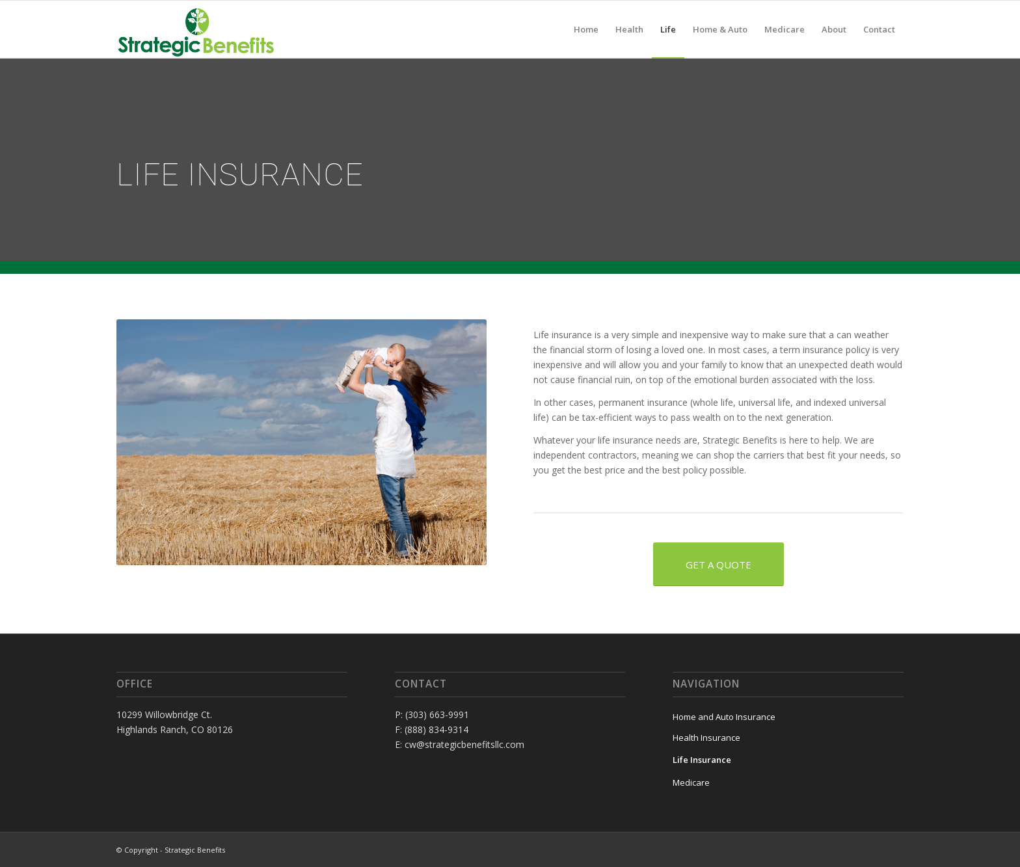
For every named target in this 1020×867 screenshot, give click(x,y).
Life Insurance (702, 760)
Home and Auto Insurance (724, 717)
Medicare (691, 782)
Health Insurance (706, 737)
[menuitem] (586, 29)
